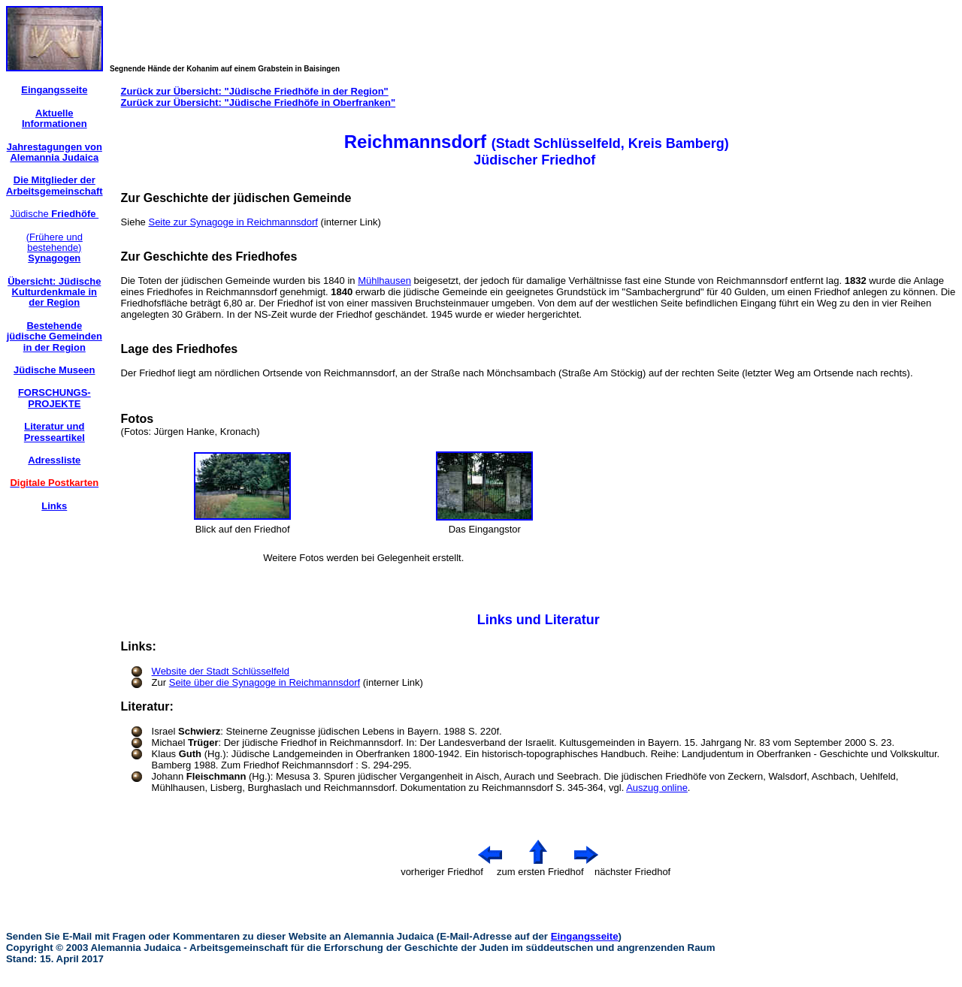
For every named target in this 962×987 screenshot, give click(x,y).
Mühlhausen (384, 280)
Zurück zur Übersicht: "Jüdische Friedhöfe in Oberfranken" (258, 102)
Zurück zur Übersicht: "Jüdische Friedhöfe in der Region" (255, 91)
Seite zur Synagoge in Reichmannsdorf (232, 222)
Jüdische (54, 213)
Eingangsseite (585, 936)
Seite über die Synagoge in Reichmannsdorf (264, 682)
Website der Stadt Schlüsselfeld (220, 671)
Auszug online (657, 787)
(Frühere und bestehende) (54, 247)
